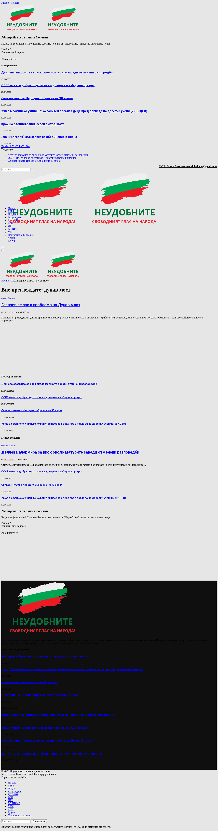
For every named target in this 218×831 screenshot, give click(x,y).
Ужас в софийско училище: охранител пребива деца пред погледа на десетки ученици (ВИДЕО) (74, 111)
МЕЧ (11, 232)
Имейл (6, 49)
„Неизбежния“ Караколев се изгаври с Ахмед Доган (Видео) (46, 740)
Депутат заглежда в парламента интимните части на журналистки (52, 753)
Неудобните (9, 312)
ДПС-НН (13, 220)
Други (11, 237)
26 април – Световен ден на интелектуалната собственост (46, 656)
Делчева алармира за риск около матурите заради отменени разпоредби (57, 72)
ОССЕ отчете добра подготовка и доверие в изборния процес (48, 85)
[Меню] (2, 247)
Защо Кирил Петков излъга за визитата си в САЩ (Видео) (45, 728)
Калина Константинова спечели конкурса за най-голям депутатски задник (57, 715)
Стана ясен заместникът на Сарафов (29, 682)
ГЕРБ (11, 211)
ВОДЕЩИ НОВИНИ (8, 445)
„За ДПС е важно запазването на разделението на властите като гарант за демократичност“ (72, 669)
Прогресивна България (21, 235)
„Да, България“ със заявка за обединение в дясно (39, 137)
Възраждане (14, 217)
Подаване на (38, 821)
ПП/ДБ (12, 214)
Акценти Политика (8, 298)
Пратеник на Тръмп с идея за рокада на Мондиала (39, 695)
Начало (12, 208)
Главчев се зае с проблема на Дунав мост (40, 305)
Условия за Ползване (19, 815)
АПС (11, 809)
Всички (12, 240)
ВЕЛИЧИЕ (14, 229)
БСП (10, 223)
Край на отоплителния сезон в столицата (32, 124)
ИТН (10, 226)
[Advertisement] (174, 243)
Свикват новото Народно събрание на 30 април (37, 98)
